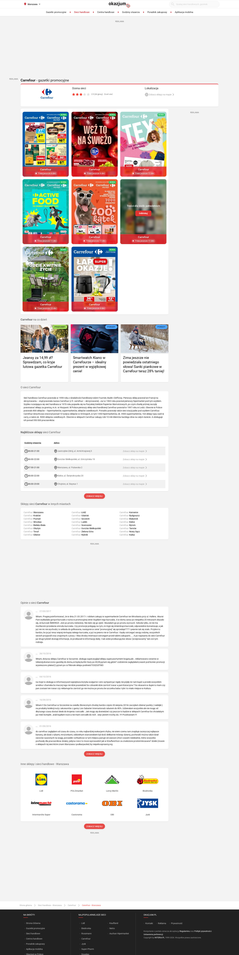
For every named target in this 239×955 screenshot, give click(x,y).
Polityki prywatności (203, 931)
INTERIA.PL (160, 937)
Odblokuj (143, 213)
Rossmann (86, 933)
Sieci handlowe (33, 933)
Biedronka (86, 928)
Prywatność (176, 923)
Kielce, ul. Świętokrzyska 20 (70, 475)
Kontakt (149, 923)
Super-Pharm (87, 949)
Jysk (83, 944)
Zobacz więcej (94, 496)
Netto (112, 928)
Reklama (162, 923)
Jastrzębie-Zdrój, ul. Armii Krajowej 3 (74, 451)
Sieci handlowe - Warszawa (50, 905)
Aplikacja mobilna (34, 949)
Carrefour (72, 905)
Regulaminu (185, 931)
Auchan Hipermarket (119, 933)
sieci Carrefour (41, 432)
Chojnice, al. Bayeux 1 (67, 484)
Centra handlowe (34, 938)
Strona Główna (33, 923)
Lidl (83, 923)
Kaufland (113, 923)
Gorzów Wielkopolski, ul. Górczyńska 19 (76, 459)
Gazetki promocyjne (35, 928)
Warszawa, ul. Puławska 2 (69, 467)
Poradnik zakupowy (35, 944)
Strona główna (26, 905)
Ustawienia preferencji (153, 934)
